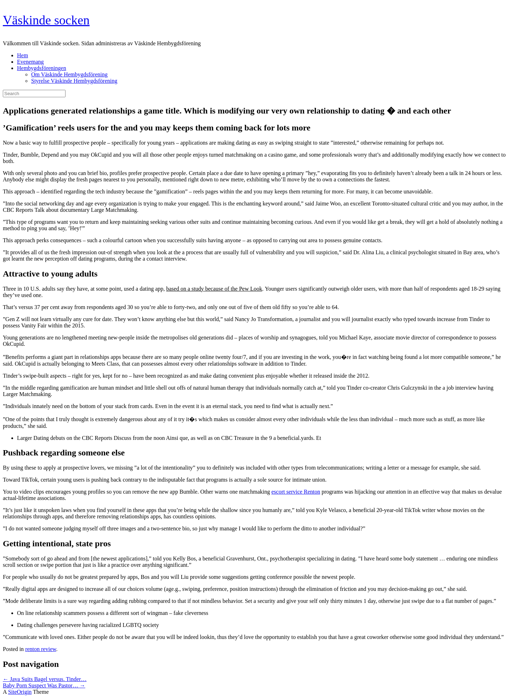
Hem (22, 55)
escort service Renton (295, 492)
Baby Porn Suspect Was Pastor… (44, 685)
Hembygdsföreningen (41, 68)
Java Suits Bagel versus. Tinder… (44, 679)
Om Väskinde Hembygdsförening (69, 74)
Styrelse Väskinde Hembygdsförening (74, 81)
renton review (40, 649)
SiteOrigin (20, 692)
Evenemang (30, 62)
